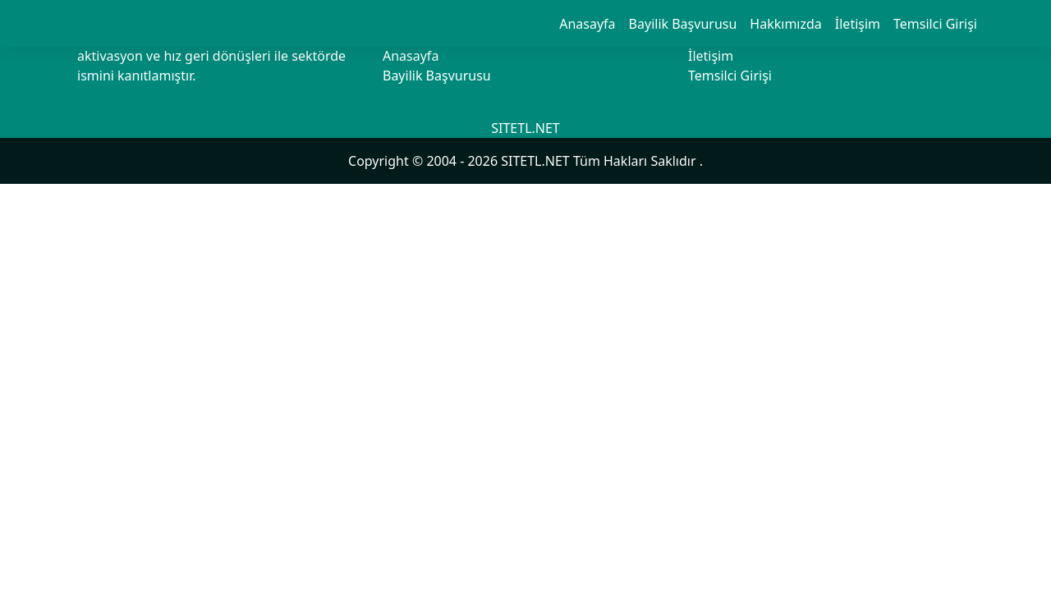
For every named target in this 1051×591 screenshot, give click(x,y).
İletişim (857, 24)
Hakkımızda (785, 24)
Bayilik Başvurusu (683, 24)
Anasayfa (587, 24)
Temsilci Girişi (935, 24)
